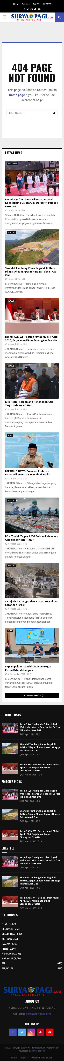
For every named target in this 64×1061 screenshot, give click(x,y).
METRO (6, 939)
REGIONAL (7, 929)
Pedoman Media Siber (41, 1058)
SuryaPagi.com (38, 1051)
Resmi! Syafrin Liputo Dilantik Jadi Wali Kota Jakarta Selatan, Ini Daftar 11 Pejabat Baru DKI (31, 203)
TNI (3, 963)
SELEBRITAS (8, 934)
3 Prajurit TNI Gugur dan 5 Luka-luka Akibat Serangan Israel (32, 603)
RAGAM (6, 943)
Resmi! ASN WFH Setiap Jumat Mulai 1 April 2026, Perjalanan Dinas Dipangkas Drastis (31, 339)
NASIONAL (7, 958)
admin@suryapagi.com (38, 1013)
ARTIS (5, 948)
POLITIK (36, 4)
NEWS (10, 435)
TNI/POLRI (7, 968)
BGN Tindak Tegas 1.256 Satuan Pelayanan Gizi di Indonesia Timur (31, 538)
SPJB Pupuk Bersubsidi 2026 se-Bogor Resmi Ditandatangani (28, 668)
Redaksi (24, 1058)
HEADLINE (12, 232)
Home (16, 4)
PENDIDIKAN (12, 164)
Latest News (13, 152)
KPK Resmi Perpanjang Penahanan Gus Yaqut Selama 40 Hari (29, 404)
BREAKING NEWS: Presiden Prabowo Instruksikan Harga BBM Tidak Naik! (27, 473)
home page (17, 95)
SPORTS (47, 4)
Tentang (13, 1058)
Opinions (26, 4)
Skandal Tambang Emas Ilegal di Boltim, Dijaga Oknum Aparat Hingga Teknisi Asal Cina (31, 272)
